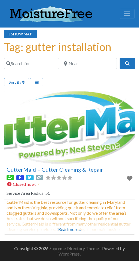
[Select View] (36, 82)
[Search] (127, 63)
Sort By (17, 82)
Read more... (69, 229)
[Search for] (31, 63)
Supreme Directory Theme (74, 248)
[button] (69, 184)
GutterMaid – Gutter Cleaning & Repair (55, 169)
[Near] (89, 63)
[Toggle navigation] (127, 14)
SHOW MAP (20, 34)
